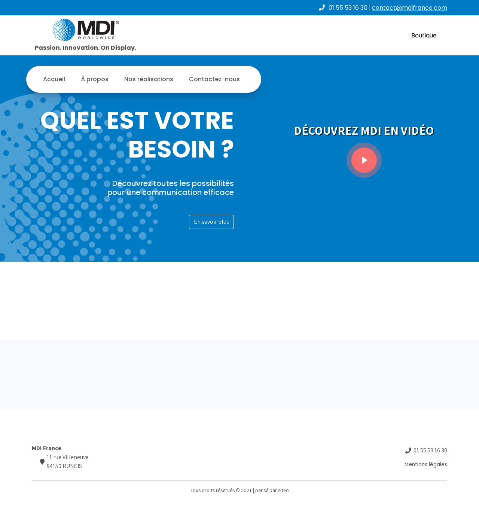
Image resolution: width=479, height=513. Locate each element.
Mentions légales (426, 464)
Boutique (424, 35)
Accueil (54, 79)
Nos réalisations (148, 79)
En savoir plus (211, 222)
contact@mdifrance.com (409, 7)
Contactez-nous (214, 79)
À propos (95, 79)
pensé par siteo (272, 490)
